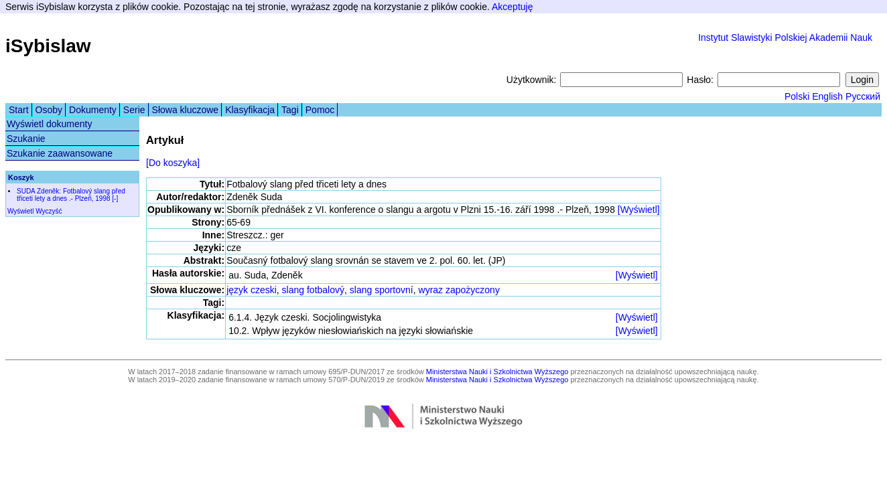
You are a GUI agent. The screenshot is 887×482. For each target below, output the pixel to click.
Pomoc (320, 109)
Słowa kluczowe (185, 109)
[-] (115, 198)
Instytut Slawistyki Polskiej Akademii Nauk (785, 37)
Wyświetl (20, 211)
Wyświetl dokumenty (49, 123)
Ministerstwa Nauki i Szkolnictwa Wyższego (497, 372)
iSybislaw (48, 45)
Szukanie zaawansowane (60, 153)
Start (19, 109)
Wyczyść (49, 211)
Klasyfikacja (250, 109)
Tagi (290, 109)
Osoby (49, 109)
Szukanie (26, 138)
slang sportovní (381, 290)
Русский (862, 96)
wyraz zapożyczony (459, 290)
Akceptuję (512, 6)
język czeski (251, 290)
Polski (796, 96)
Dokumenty (93, 109)
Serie (134, 109)
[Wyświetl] (639, 209)
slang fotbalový (313, 290)
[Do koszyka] (173, 162)
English (827, 96)
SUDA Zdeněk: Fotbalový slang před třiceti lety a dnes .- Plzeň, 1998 (71, 194)
